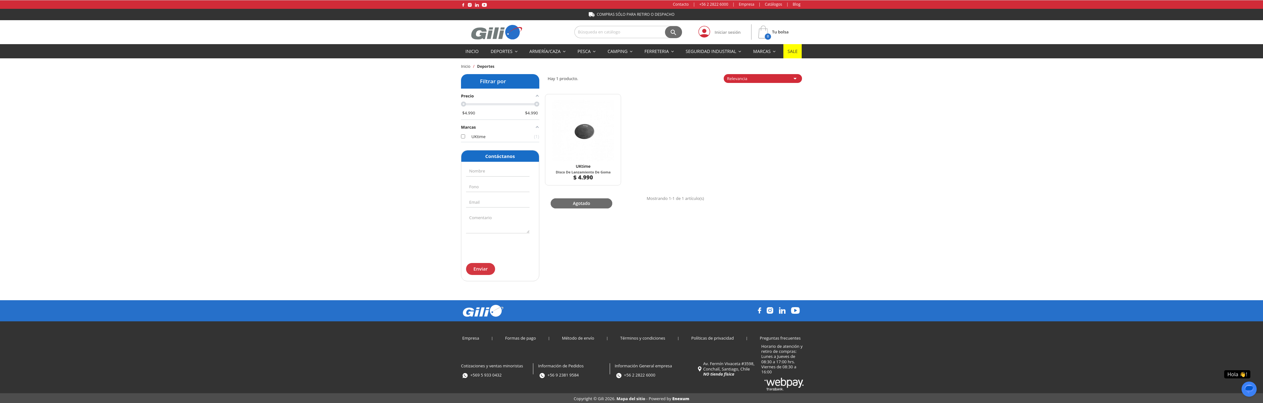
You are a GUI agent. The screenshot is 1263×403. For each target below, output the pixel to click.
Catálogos (773, 4)
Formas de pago (520, 337)
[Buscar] (628, 32)
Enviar (480, 269)
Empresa (746, 4)
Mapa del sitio (631, 397)
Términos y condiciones (642, 337)
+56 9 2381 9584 (563, 374)
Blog (796, 4)
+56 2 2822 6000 (713, 4)
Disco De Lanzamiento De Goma (576, 159)
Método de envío (578, 337)
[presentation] (499, 247)
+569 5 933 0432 (485, 374)
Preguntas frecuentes (780, 337)
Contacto (681, 4)
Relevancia (763, 78)
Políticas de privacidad (712, 337)
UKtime (575, 152)
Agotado (575, 187)
